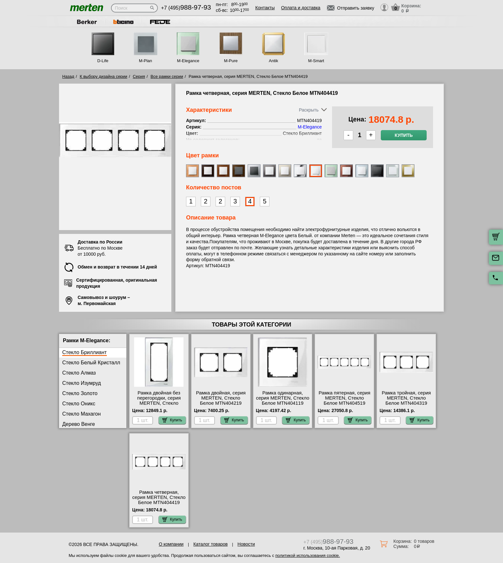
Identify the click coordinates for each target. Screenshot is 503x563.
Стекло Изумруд (81, 383)
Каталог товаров (210, 544)
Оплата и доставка (300, 7)
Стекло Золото (80, 393)
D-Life (102, 60)
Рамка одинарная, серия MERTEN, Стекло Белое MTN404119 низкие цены (282, 400)
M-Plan (145, 60)
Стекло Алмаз (79, 373)
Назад (68, 76)
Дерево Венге (78, 424)
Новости (246, 544)
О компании (171, 544)
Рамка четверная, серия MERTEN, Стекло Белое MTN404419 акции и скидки (158, 500)
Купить (404, 135)
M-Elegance (188, 60)
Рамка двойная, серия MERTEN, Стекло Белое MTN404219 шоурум (221, 400)
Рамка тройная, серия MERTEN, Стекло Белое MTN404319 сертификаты (406, 400)
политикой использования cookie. (307, 555)
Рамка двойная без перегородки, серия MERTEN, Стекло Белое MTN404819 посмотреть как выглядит (159, 405)
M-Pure (231, 60)
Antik (273, 60)
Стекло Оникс (78, 403)
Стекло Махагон (81, 414)
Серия (139, 76)
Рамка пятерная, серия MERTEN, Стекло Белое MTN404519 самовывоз (344, 400)
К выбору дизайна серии (103, 76)
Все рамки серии (166, 76)
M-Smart (316, 60)
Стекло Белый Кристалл (91, 362)
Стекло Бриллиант (84, 352)
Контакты (265, 7)
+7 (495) (186, 8)
